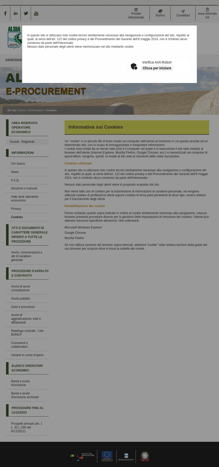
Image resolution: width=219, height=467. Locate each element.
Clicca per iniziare (157, 68)
